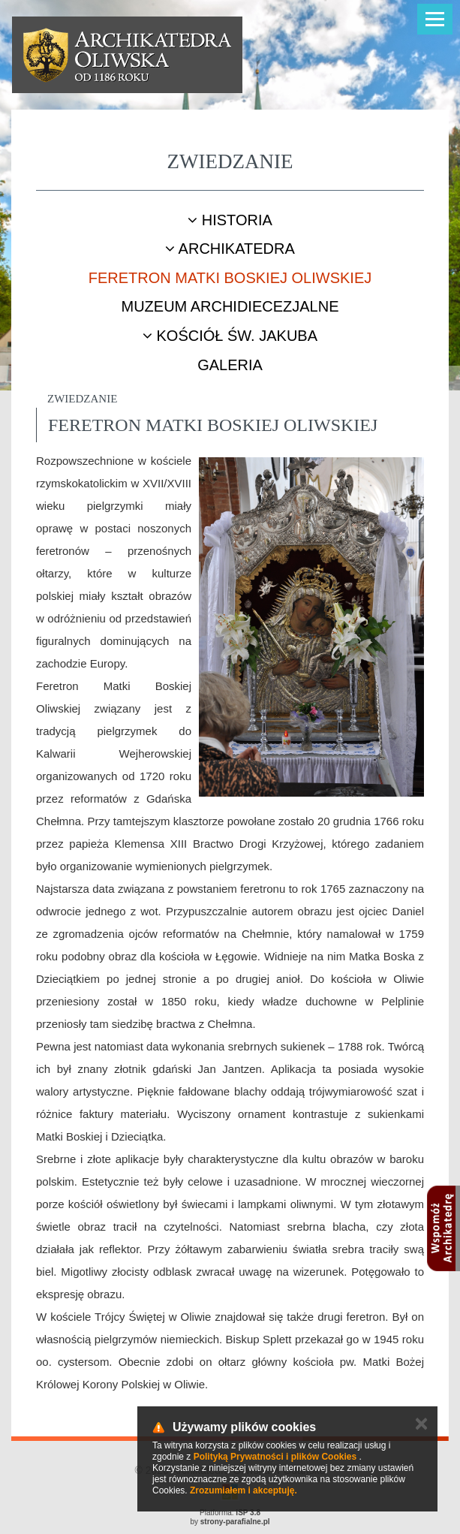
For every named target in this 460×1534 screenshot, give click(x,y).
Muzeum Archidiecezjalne (229, 306)
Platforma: (230, 1512)
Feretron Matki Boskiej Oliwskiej (230, 278)
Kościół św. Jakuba (230, 335)
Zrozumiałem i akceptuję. (243, 1490)
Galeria (230, 365)
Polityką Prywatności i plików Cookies (275, 1456)
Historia (230, 220)
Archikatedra (230, 248)
